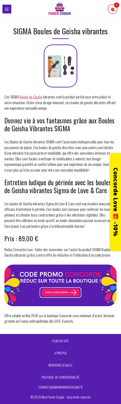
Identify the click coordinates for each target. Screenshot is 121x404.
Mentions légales (60, 365)
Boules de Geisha (31, 97)
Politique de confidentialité (61, 377)
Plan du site (60, 340)
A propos (60, 352)
